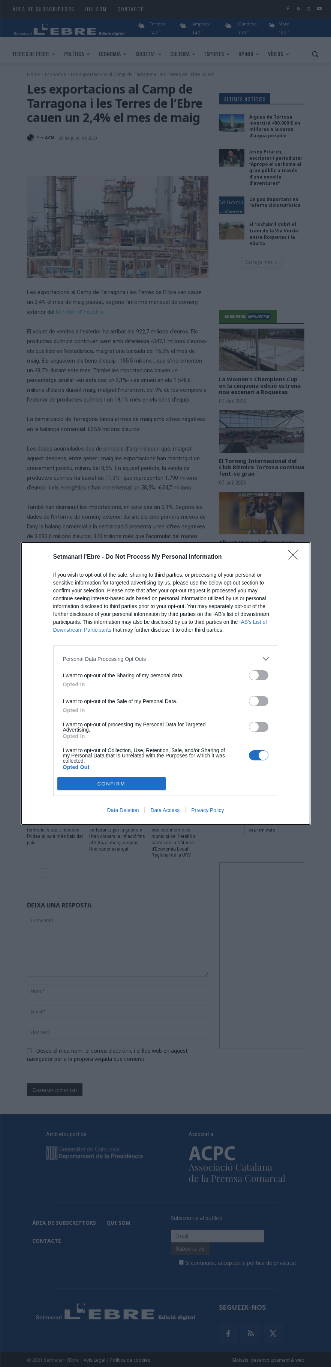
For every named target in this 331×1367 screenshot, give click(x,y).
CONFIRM (111, 783)
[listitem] (165, 659)
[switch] (258, 675)
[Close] (295, 557)
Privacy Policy (207, 810)
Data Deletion (123, 810)
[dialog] (165, 683)
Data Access (165, 810)
